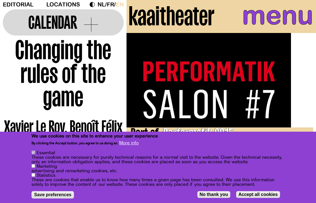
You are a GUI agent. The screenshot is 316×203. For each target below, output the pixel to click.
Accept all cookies (258, 194)
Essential (46, 153)
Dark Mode (93, 4)
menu (274, 17)
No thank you (214, 194)
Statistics (46, 175)
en (120, 4)
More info (129, 143)
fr (110, 4)
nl (101, 4)
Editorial (18, 4)
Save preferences (52, 194)
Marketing (47, 166)
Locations (63, 4)
